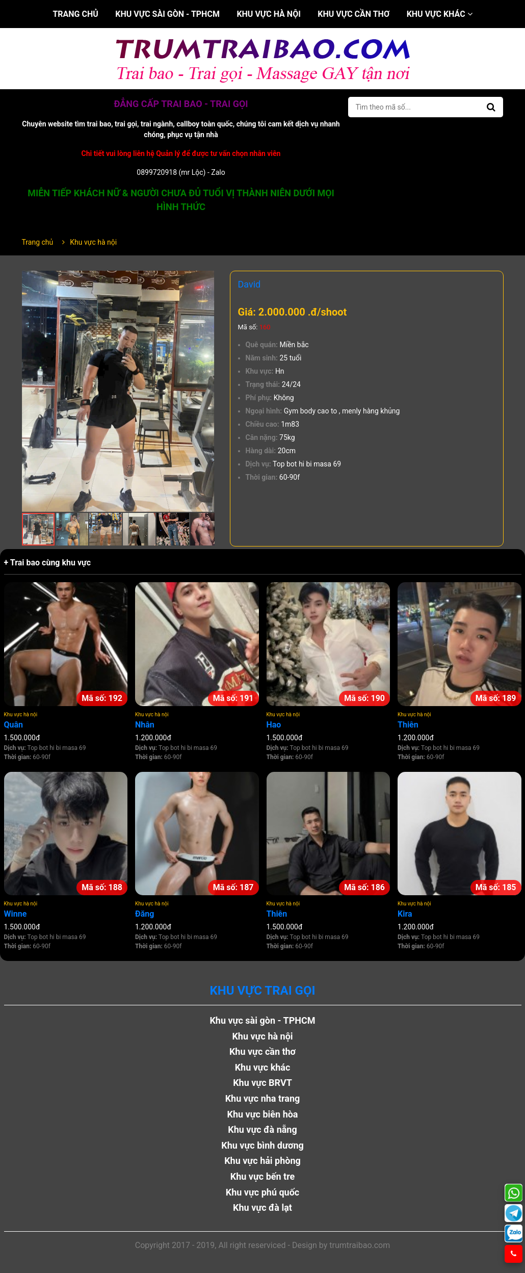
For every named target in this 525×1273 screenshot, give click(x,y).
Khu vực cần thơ (353, 14)
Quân (13, 725)
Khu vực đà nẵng (262, 1129)
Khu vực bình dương (262, 1145)
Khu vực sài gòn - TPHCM (167, 14)
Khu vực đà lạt (262, 1207)
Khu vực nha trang (262, 1098)
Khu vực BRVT (262, 1082)
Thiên (408, 725)
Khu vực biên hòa (262, 1114)
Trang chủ (75, 14)
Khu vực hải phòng (262, 1160)
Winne (15, 914)
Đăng (144, 914)
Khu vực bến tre (262, 1176)
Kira (405, 914)
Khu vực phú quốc (263, 1192)
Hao (274, 725)
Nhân (144, 725)
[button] (205, 280)
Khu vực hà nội (268, 14)
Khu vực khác (439, 14)
